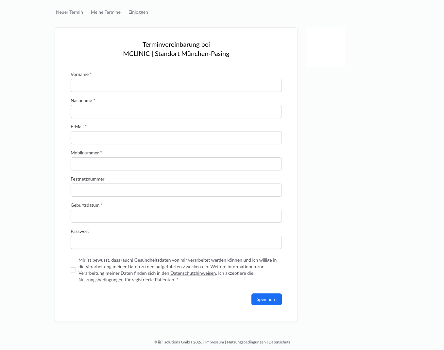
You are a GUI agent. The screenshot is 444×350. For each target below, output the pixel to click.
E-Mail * (79, 126)
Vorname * (81, 74)
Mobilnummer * (86, 152)
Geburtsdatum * (87, 205)
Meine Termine (106, 12)
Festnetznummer (87, 179)
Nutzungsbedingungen (101, 279)
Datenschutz (279, 342)
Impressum (214, 342)
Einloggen (138, 12)
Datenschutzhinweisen (193, 273)
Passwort (80, 231)
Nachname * (83, 100)
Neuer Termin (69, 12)
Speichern (267, 299)
